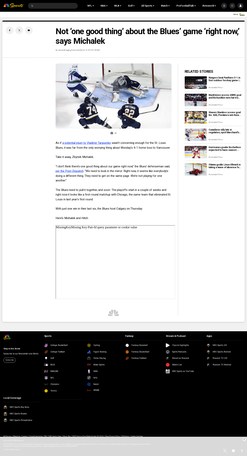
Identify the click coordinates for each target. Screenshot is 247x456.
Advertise (16, 436)
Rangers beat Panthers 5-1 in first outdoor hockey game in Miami (224, 79)
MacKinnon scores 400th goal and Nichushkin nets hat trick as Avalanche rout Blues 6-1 (225, 96)
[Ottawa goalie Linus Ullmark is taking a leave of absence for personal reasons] (196, 169)
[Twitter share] (19, 30)
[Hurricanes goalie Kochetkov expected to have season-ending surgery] (196, 152)
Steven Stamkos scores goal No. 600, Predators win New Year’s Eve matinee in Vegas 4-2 (225, 113)
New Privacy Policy (112, 436)
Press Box (66, 436)
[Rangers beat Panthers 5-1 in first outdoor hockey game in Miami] (196, 82)
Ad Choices (7, 436)
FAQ (45, 436)
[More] (224, 6)
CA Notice (125, 436)
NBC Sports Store (55, 436)
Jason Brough (63, 50)
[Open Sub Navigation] (93, 6)
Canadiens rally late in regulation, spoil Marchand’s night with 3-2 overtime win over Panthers (224, 131)
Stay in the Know (11, 348)
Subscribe (9, 360)
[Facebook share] (10, 30)
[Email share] (29, 30)
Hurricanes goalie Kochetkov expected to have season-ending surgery (225, 148)
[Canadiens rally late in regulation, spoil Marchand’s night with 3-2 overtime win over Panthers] (196, 134)
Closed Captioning (35, 436)
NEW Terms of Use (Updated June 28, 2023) (88, 436)
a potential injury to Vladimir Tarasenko (86, 143)
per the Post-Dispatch (69, 171)
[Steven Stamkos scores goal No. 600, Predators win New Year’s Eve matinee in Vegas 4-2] (196, 117)
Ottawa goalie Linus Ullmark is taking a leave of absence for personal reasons (225, 166)
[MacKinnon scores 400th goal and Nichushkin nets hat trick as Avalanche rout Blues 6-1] (196, 100)
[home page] (13, 6)
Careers (25, 436)
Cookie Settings (137, 436)
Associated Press (216, 88)
